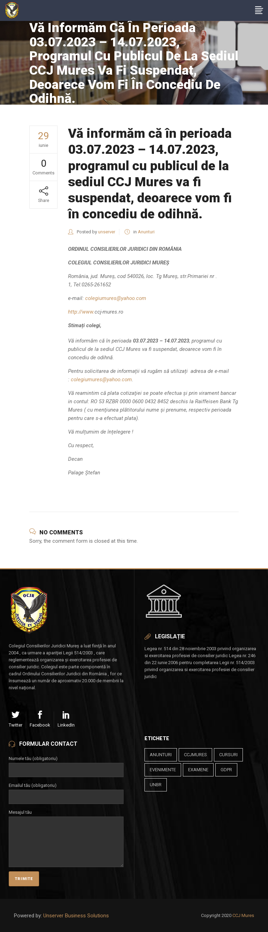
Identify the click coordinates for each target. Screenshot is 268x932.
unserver (106, 231)
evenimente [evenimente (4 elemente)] (163, 769)
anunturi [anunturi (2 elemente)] (161, 754)
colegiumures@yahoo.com (115, 298)
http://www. (81, 312)
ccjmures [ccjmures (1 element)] (195, 754)
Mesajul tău (66, 816)
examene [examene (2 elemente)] (198, 769)
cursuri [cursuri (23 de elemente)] (228, 754)
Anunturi (146, 231)
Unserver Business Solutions (76, 915)
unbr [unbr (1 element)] (156, 784)
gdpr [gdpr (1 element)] (226, 769)
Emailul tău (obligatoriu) (66, 791)
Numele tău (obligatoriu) (66, 764)
